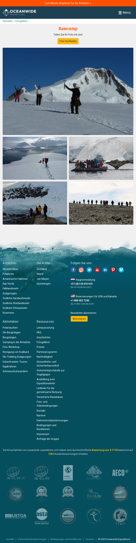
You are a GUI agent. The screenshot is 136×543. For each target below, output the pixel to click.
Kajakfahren (9, 366)
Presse (40, 347)
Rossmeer (8, 312)
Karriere (41, 415)
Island (40, 273)
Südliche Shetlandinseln (16, 303)
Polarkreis (8, 273)
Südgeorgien (10, 293)
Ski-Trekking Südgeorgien (17, 356)
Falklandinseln (10, 288)
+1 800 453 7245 (80, 300)
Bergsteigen (9, 337)
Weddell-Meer (10, 269)
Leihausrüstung (45, 327)
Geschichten (43, 337)
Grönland (42, 269)
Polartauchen (10, 327)
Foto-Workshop (11, 347)
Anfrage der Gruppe (48, 438)
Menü (125, 12)
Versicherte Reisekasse (50, 397)
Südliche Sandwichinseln (16, 298)
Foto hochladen (68, 41)
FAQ (39, 332)
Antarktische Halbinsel (15, 278)
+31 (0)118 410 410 (81, 283)
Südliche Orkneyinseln (15, 308)
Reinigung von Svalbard (16, 352)
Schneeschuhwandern (15, 371)
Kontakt (41, 410)
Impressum (43, 434)
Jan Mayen (43, 278)
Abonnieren (79, 318)
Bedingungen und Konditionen (65, 539)
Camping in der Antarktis (16, 342)
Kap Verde (8, 283)
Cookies (90, 539)
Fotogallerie (43, 342)
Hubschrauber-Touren (15, 361)
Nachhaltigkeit (45, 356)
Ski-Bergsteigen (12, 332)
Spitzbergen (43, 283)
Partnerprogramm (47, 352)
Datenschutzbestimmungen (52, 420)
